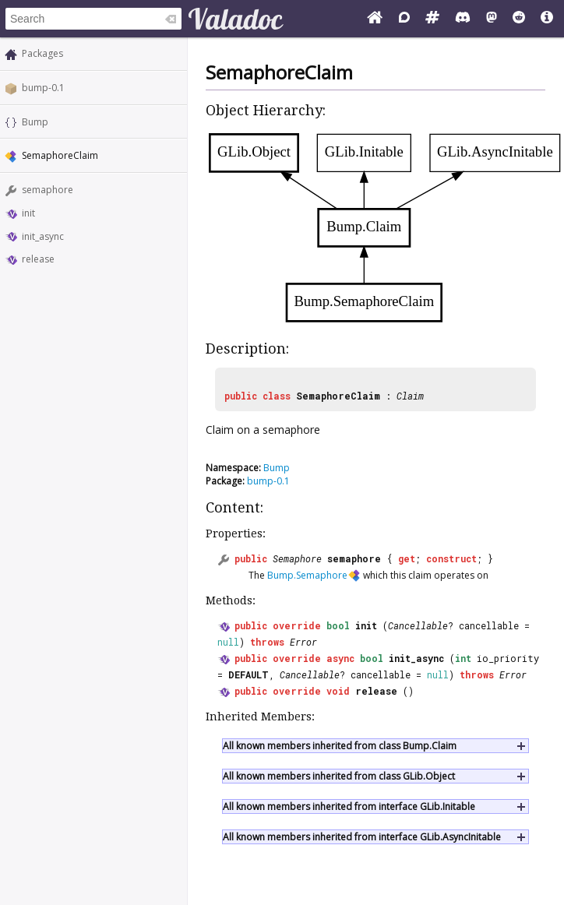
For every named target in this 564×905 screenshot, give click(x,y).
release (38, 259)
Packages (42, 53)
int (463, 658)
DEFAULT (248, 674)
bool (338, 625)
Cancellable (418, 625)
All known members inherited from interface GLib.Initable (349, 806)
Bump (35, 122)
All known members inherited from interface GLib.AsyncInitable (362, 836)
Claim (410, 395)
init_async (43, 236)
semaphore (47, 189)
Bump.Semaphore (307, 575)
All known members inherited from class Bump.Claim (339, 745)
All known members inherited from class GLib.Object (339, 776)
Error (303, 642)
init (28, 213)
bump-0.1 (43, 87)
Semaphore (297, 558)
